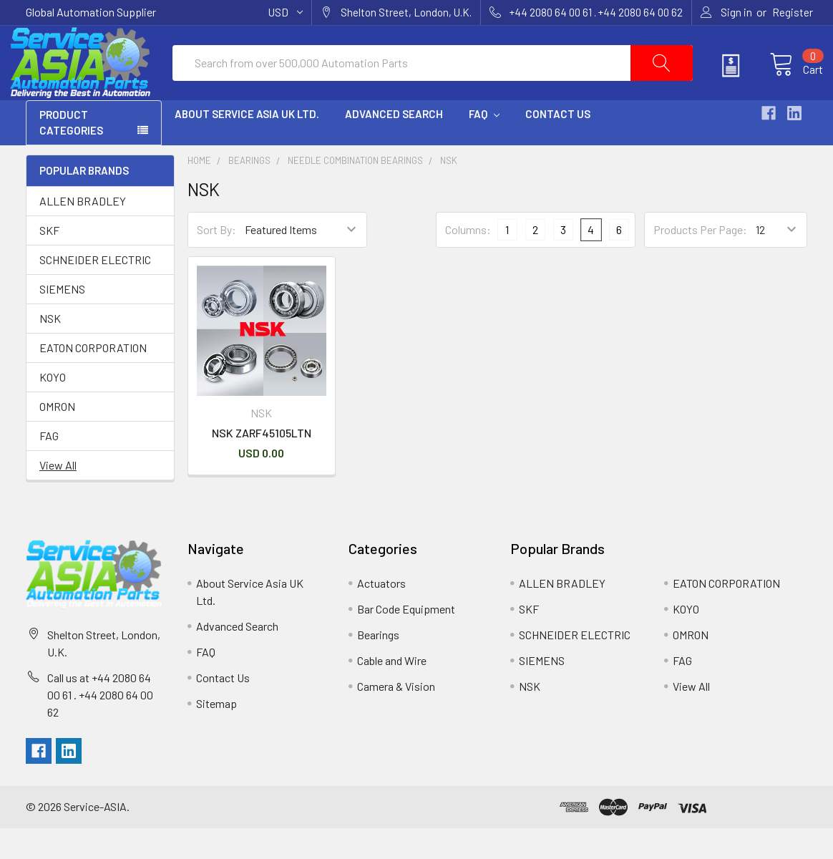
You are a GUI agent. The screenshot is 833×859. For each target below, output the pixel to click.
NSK (50, 349)
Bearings (249, 192)
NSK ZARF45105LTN (261, 464)
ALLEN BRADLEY (82, 231)
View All (58, 496)
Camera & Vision (396, 717)
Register (792, 12)
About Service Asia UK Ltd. (247, 145)
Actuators (381, 614)
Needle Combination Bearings (355, 192)
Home (199, 192)
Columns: (468, 261)
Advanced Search (394, 145)
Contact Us (557, 145)
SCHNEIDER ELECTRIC (95, 290)
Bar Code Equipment (406, 640)
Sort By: (216, 261)
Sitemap (216, 735)
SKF (49, 261)
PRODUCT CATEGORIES (71, 154)
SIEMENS (62, 319)
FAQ (484, 145)
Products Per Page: (700, 261)
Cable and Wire (392, 692)
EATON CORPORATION (93, 378)
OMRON (57, 437)
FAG (49, 466)
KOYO (52, 407)
